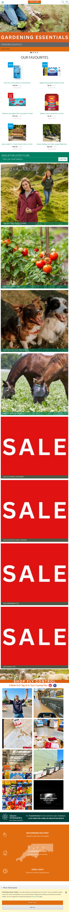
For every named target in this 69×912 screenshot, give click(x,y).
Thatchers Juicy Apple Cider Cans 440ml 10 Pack (17, 113)
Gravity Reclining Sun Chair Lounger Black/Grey (52, 144)
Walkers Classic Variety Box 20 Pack (51, 113)
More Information (10, 887)
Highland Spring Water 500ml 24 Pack (52, 83)
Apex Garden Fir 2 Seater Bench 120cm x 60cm (17, 144)
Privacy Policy (35, 897)
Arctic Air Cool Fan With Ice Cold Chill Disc (17, 83)
